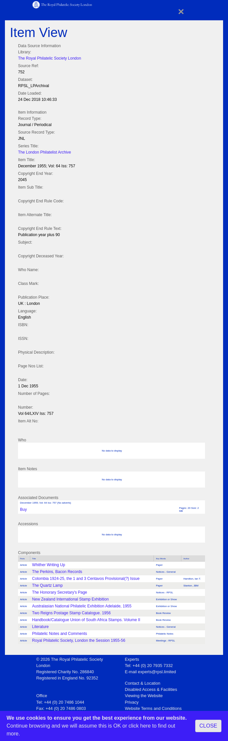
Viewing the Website (144, 695)
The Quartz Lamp (47, 585)
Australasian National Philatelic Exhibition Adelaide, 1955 (82, 606)
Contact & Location (142, 683)
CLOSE (208, 726)
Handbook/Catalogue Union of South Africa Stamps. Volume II (86, 620)
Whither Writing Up (48, 565)
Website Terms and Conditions (153, 708)
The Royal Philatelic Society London (49, 58)
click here (140, 726)
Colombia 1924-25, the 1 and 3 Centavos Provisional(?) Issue (86, 578)
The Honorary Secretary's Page (59, 592)
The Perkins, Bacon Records (57, 571)
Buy (23, 509)
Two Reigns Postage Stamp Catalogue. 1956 (71, 613)
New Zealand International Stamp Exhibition (70, 599)
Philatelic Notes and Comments (59, 633)
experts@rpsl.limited (157, 671)
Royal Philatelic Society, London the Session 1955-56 (78, 640)
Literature (40, 626)
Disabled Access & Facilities (151, 689)
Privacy (132, 702)
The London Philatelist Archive (44, 152)
